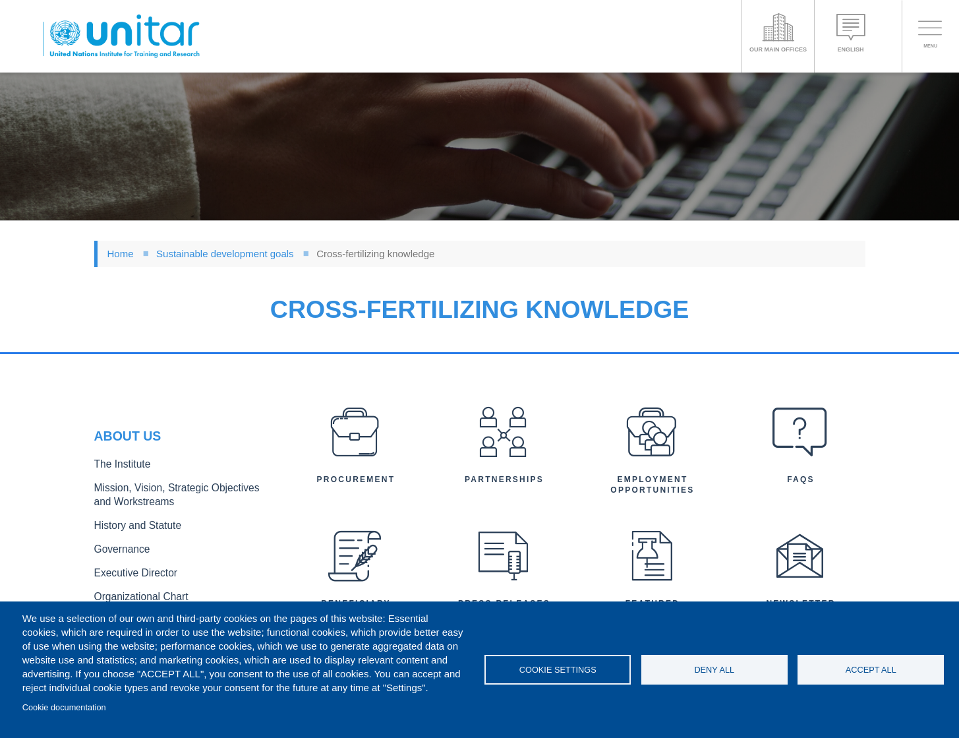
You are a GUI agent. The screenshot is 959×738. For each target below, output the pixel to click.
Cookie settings (557, 670)
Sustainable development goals (224, 253)
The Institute (118, 469)
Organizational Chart (135, 590)
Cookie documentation (64, 707)
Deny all (714, 670)
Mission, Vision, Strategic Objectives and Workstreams (174, 497)
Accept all (871, 670)
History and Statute (132, 525)
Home (120, 253)
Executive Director (130, 568)
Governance (118, 547)
